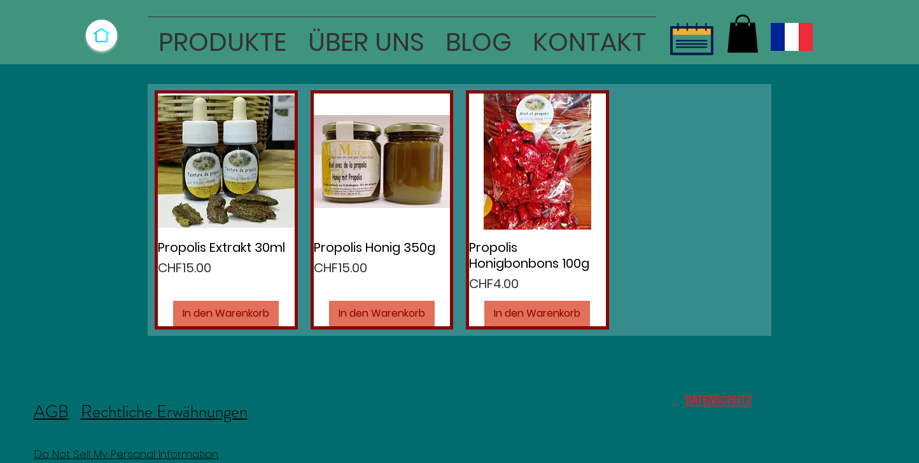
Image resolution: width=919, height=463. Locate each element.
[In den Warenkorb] (226, 313)
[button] (222, 37)
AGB (51, 411)
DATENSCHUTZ (718, 401)
